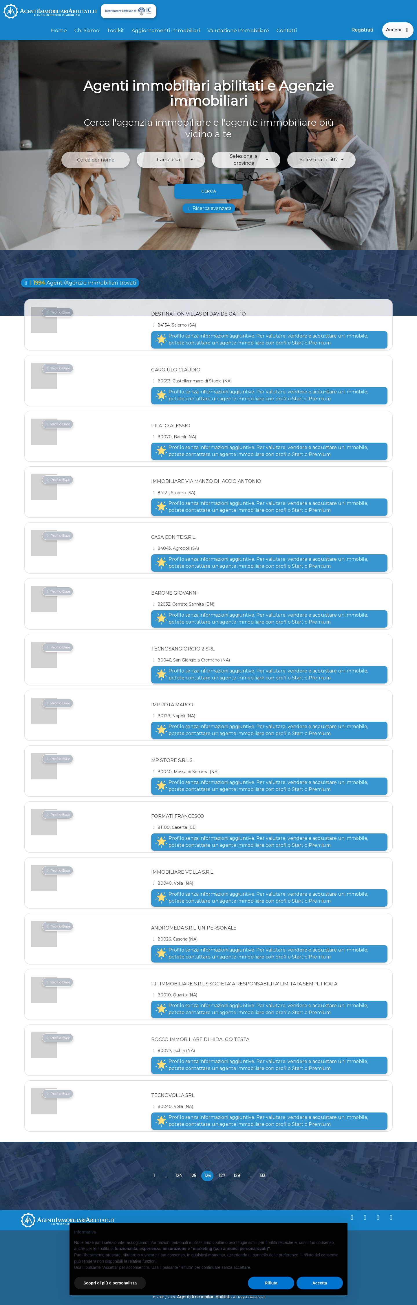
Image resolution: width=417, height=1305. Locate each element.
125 (193, 1175)
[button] (171, 160)
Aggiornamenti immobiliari (165, 30)
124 (178, 1175)
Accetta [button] (319, 1283)
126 (208, 1177)
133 (262, 1175)
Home (59, 30)
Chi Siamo (86, 30)
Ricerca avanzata (209, 207)
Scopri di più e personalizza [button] (110, 1283)
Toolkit (115, 30)
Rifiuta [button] (271, 1283)
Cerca (208, 190)
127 (222, 1175)
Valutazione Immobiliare (238, 30)
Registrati (361, 29)
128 (236, 1175)
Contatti (287, 30)
